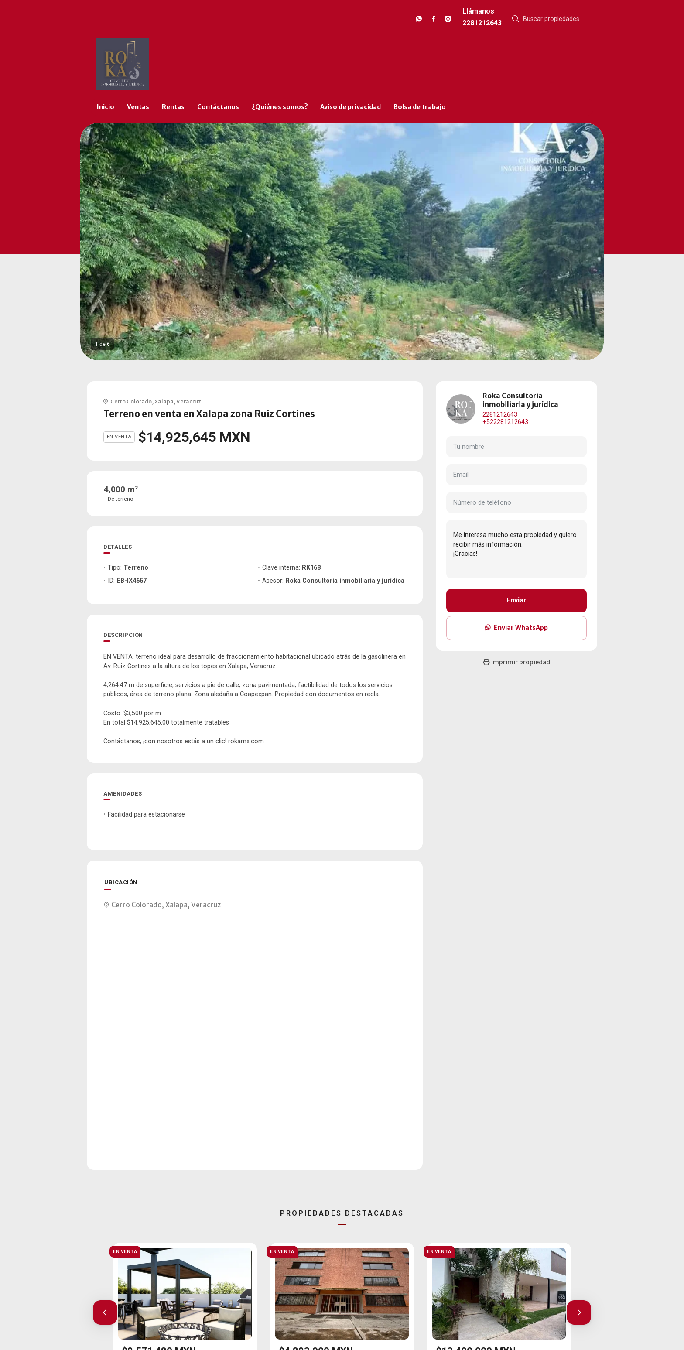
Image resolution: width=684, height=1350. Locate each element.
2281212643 (499, 414)
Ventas (138, 107)
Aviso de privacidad (350, 107)
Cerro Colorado (131, 401)
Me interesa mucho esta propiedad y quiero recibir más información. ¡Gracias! (516, 549)
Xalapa (164, 401)
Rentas (173, 107)
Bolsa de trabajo (419, 107)
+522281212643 (505, 422)
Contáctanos (218, 107)
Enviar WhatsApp (516, 628)
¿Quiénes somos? (280, 107)
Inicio (105, 107)
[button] (105, 1312)
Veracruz (188, 401)
